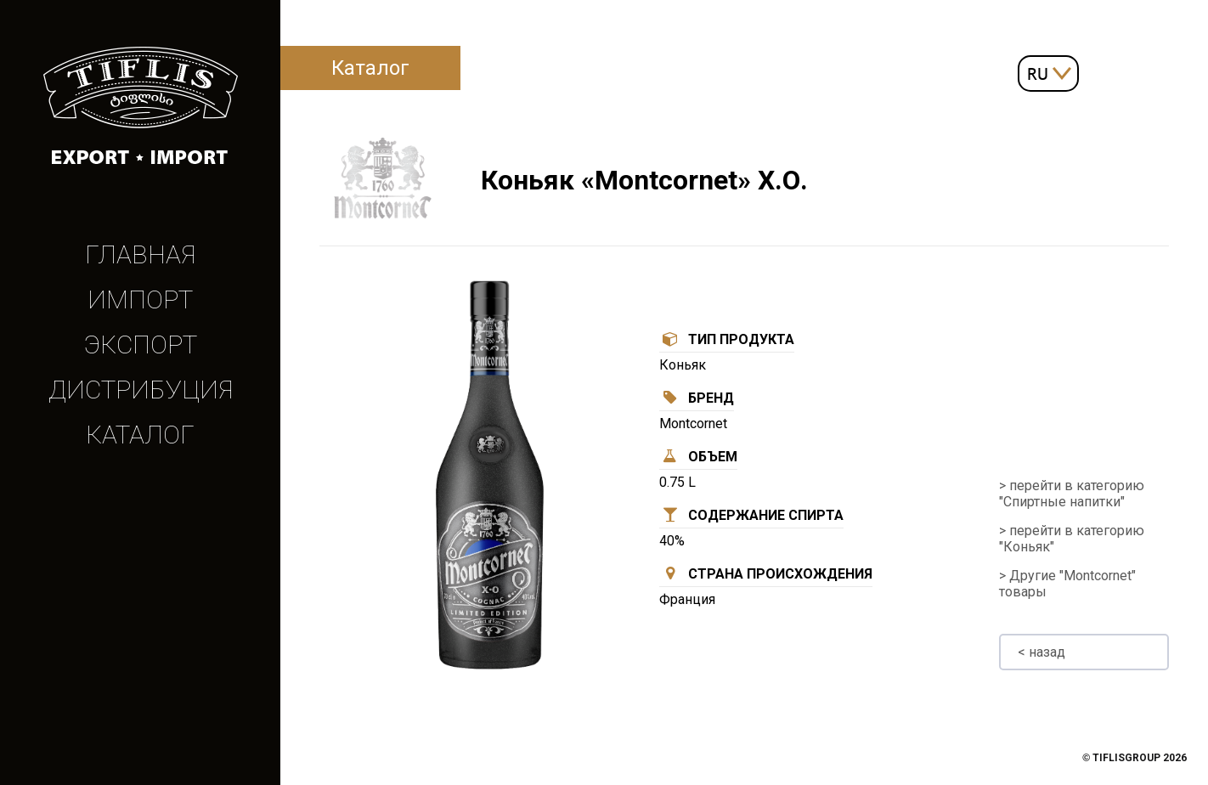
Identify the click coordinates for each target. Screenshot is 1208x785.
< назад (1041, 652)
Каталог (140, 434)
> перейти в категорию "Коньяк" (1071, 538)
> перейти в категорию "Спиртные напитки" (1071, 493)
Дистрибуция (140, 389)
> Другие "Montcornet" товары (1067, 584)
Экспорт (140, 344)
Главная (140, 254)
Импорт (140, 299)
